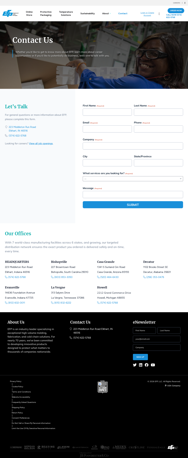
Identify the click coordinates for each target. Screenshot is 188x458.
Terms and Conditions (21, 392)
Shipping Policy (18, 407)
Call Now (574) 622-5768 (174, 16)
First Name (93, 105)
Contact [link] (122, 13)
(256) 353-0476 (153, 277)
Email (90, 122)
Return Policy (17, 412)
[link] (159, 13)
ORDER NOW (176, 10)
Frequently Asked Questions (24, 402)
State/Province (143, 156)
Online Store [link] (29, 13)
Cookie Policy (18, 387)
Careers (176, 3)
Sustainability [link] (87, 13)
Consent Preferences (21, 417)
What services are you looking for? (108, 173)
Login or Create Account (147, 14)
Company (92, 139)
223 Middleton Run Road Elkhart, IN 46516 (93, 331)
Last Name (144, 105)
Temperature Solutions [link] (66, 13)
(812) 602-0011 (15, 303)
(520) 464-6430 (108, 277)
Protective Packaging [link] (45, 13)
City (85, 156)
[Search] (184, 2)
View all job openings (41, 143)
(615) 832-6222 (61, 303)
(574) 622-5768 (18, 135)
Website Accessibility (21, 397)
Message (92, 188)
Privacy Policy (16, 382)
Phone (142, 122)
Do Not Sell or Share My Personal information (32, 422)
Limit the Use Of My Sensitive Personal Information (34, 427)
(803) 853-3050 (62, 277)
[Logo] (10, 13)
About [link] (106, 13)
